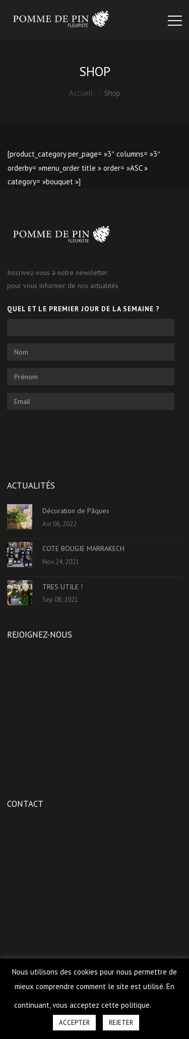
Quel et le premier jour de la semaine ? (83, 308)
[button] (164, 1000)
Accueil (81, 93)
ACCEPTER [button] (74, 1022)
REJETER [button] (121, 1022)
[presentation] (83, 437)
